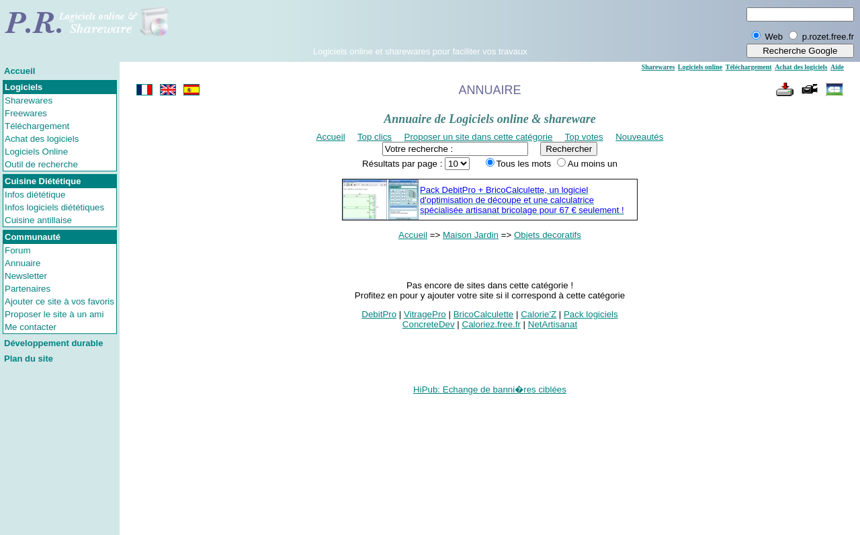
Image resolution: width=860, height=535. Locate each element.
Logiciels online (700, 67)
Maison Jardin (471, 235)
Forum (18, 250)
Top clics (374, 137)
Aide (837, 67)
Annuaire (22, 263)
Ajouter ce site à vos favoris (59, 301)
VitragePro (425, 314)
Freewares (26, 113)
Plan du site (28, 359)
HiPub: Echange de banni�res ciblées (489, 389)
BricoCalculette (484, 314)
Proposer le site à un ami (54, 314)
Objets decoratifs (547, 235)
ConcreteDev (428, 324)
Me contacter (30, 327)
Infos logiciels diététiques (54, 207)
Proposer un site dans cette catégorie (478, 137)
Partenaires (27, 289)
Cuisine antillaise (38, 220)
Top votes (584, 137)
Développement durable (53, 343)
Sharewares (28, 100)
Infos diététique (35, 195)
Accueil (19, 71)
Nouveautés (639, 137)
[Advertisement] (420, 26)
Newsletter (26, 276)
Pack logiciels (591, 314)
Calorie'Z (538, 314)
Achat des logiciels (42, 139)
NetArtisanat (552, 324)
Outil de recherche (41, 164)
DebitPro (378, 314)
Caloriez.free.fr (491, 324)
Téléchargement (37, 126)
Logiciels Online (36, 152)
